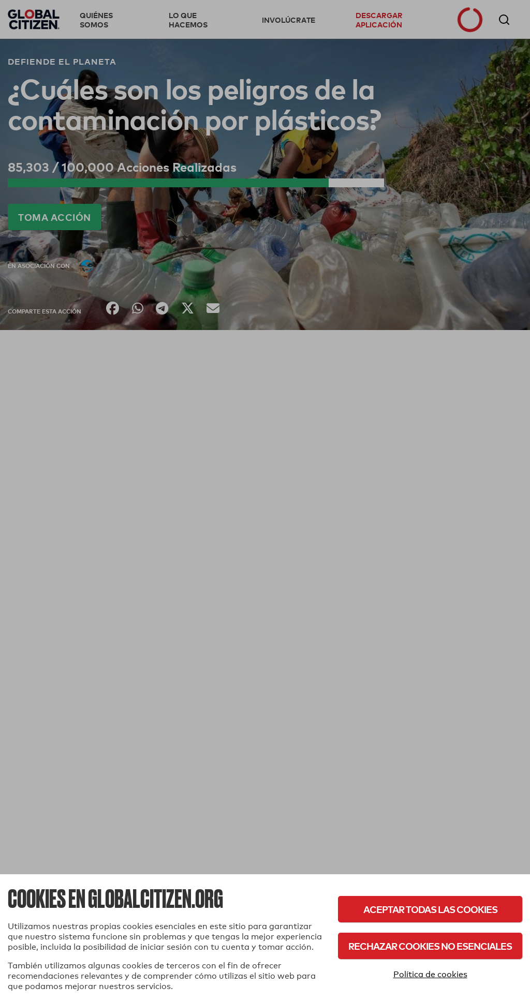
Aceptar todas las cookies (430, 909)
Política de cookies (430, 974)
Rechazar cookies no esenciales (430, 945)
